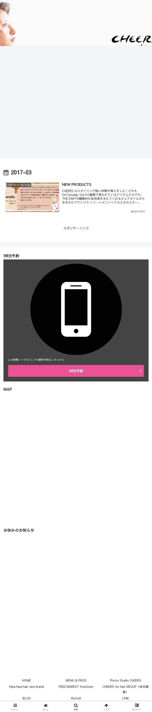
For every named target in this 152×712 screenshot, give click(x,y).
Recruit (76, 698)
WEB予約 (76, 370)
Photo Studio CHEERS (125, 680)
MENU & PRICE (76, 680)
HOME (26, 680)
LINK (125, 698)
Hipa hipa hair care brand (26, 686)
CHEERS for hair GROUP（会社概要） (125, 689)
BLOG (27, 698)
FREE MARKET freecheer (76, 686)
